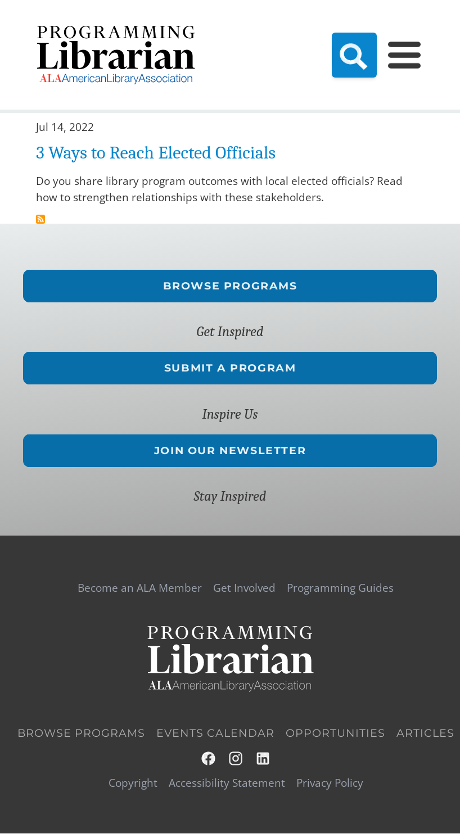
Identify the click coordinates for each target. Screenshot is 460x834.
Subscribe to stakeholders (40, 219)
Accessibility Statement (227, 783)
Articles (425, 733)
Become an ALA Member (140, 588)
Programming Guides (340, 588)
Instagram (236, 758)
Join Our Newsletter (230, 450)
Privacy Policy (329, 783)
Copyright (133, 783)
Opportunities (335, 733)
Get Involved (244, 588)
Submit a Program (230, 367)
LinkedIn (263, 758)
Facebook (209, 758)
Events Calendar (215, 733)
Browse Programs (230, 285)
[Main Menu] (404, 54)
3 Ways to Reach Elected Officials (156, 152)
